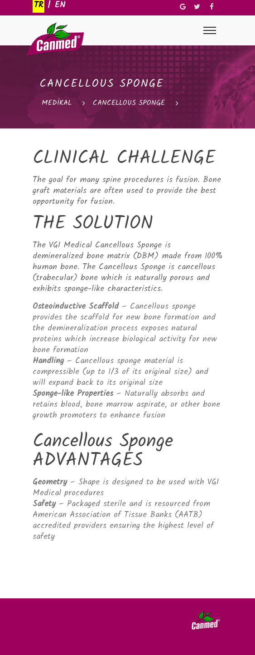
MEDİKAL (57, 103)
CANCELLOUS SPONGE (129, 103)
